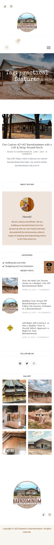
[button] (48, 48)
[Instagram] (11, 6)
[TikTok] (5, 6)
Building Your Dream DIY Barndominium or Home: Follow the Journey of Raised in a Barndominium (36, 304)
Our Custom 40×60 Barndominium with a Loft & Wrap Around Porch (27, 146)
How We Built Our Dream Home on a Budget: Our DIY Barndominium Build (36, 283)
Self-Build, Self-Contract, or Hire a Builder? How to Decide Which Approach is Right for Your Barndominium (35, 328)
